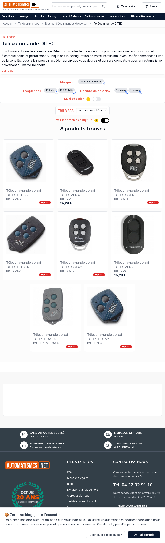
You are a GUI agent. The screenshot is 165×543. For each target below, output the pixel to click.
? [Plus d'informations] (88, 99)
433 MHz (51, 91)
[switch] (97, 99)
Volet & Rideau (72, 16)
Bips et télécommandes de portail (66, 23)
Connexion (126, 6)
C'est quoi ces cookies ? (106, 534)
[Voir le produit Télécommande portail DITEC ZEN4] (82, 173)
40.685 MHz (67, 91)
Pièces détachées (142, 16)
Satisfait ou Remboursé (81, 501)
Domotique (9, 16)
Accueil (7, 23)
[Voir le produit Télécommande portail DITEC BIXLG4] (28, 245)
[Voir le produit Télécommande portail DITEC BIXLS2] (109, 318)
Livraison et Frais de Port (82, 489)
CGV (69, 472)
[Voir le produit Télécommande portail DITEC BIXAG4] (55, 318)
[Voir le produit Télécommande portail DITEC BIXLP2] (28, 173)
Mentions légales (77, 478)
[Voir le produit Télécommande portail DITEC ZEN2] (136, 245)
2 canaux (122, 91)
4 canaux (135, 91)
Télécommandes (96, 16)
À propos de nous (78, 495)
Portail (40, 16)
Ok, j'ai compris (144, 534)
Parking (53, 16)
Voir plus (7, 70)
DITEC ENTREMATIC (92, 82)
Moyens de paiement (80, 507)
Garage (26, 16)
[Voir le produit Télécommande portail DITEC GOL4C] (82, 245)
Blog (70, 483)
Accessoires (119, 16)
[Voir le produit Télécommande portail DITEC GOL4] (136, 173)
